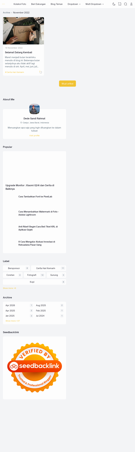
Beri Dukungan (38, 4)
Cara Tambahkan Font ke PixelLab (35, 196)
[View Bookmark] (119, 4)
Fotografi (31, 275)
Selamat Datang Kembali (18, 52)
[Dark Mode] (114, 4)
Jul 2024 (40, 315)
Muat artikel (67, 83)
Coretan (10, 275)
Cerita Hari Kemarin (15, 72)
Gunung (54, 275)
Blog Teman (57, 4)
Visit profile (34, 135)
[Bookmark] (40, 21)
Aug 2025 (41, 305)
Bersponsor (14, 268)
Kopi (32, 282)
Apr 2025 (10, 310)
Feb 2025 (41, 310)
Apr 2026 (10, 305)
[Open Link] (131, 4)
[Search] (125, 4)
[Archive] (35, 320)
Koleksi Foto (20, 4)
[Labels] (34, 288)
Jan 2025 (10, 315)
